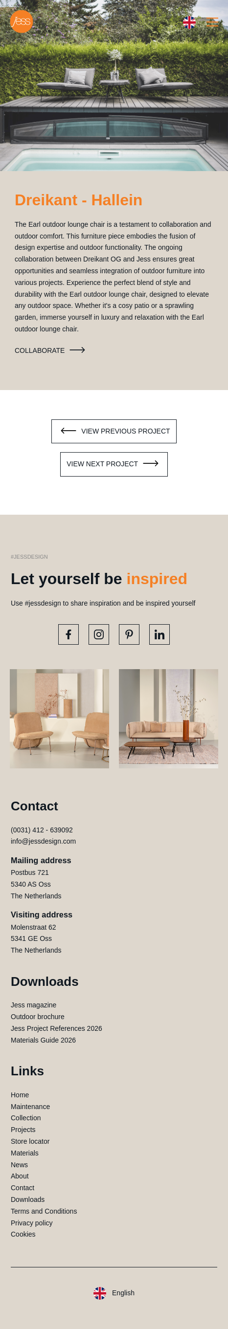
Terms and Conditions (44, 1211)
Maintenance (30, 1107)
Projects (23, 1129)
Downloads (28, 1199)
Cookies (23, 1234)
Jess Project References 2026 (56, 1028)
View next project (114, 464)
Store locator (30, 1141)
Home (20, 1095)
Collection (26, 1118)
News (19, 1165)
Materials (25, 1153)
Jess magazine (33, 1005)
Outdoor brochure (38, 1017)
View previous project (114, 431)
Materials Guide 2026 (43, 1040)
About (20, 1176)
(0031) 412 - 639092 (42, 830)
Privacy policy (32, 1223)
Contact (22, 1188)
